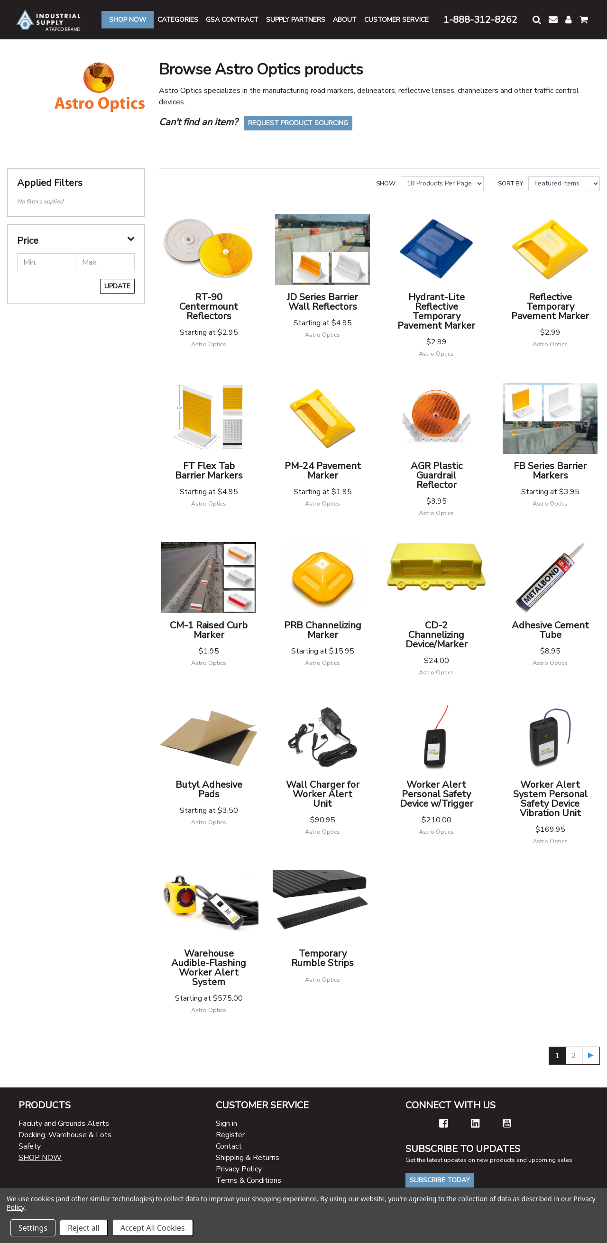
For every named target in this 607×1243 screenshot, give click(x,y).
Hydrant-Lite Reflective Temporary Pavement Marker (436, 311)
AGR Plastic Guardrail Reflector (436, 475)
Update (117, 286)
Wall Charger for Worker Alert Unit (322, 794)
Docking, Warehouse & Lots (64, 1135)
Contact (229, 1146)
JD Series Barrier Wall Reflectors (322, 302)
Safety (29, 1146)
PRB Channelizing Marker (322, 630)
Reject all (84, 1228)
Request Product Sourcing (298, 123)
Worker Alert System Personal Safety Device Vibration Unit (550, 798)
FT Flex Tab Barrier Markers (209, 471)
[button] (537, 19)
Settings (32, 1228)
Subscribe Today (440, 1180)
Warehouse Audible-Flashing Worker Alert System (208, 967)
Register (230, 1135)
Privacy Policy (239, 1169)
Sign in (226, 1123)
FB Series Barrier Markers (550, 471)
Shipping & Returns (247, 1157)
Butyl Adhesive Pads (208, 789)
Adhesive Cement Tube (550, 630)
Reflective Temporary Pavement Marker (550, 306)
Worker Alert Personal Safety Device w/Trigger (436, 794)
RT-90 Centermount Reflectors (208, 306)
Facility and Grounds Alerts (63, 1123)
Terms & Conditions (248, 1180)
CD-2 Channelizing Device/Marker (436, 635)
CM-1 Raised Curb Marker (209, 630)
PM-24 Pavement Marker (323, 471)
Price (27, 241)
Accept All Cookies (152, 1228)
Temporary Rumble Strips (322, 958)
